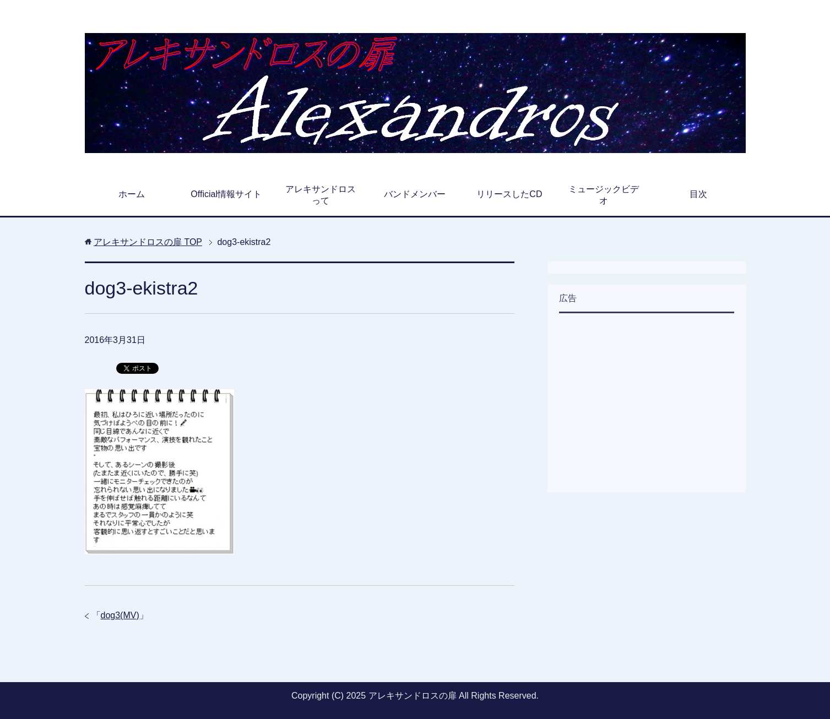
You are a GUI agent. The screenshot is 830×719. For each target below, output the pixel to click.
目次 (698, 194)
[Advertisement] (641, 401)
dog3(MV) (120, 615)
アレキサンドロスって (320, 194)
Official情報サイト (226, 194)
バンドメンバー (415, 194)
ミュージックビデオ (603, 194)
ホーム (131, 194)
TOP (148, 242)
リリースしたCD (509, 194)
